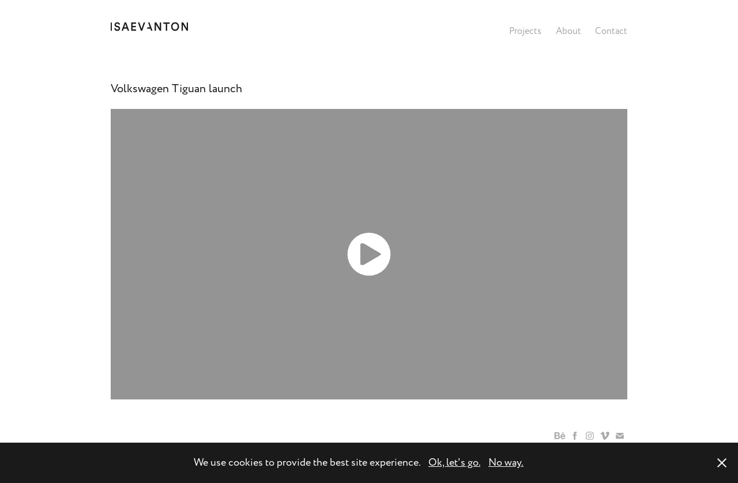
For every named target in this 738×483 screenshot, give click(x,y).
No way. (506, 462)
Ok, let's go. (454, 462)
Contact (611, 31)
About (568, 31)
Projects (525, 31)
